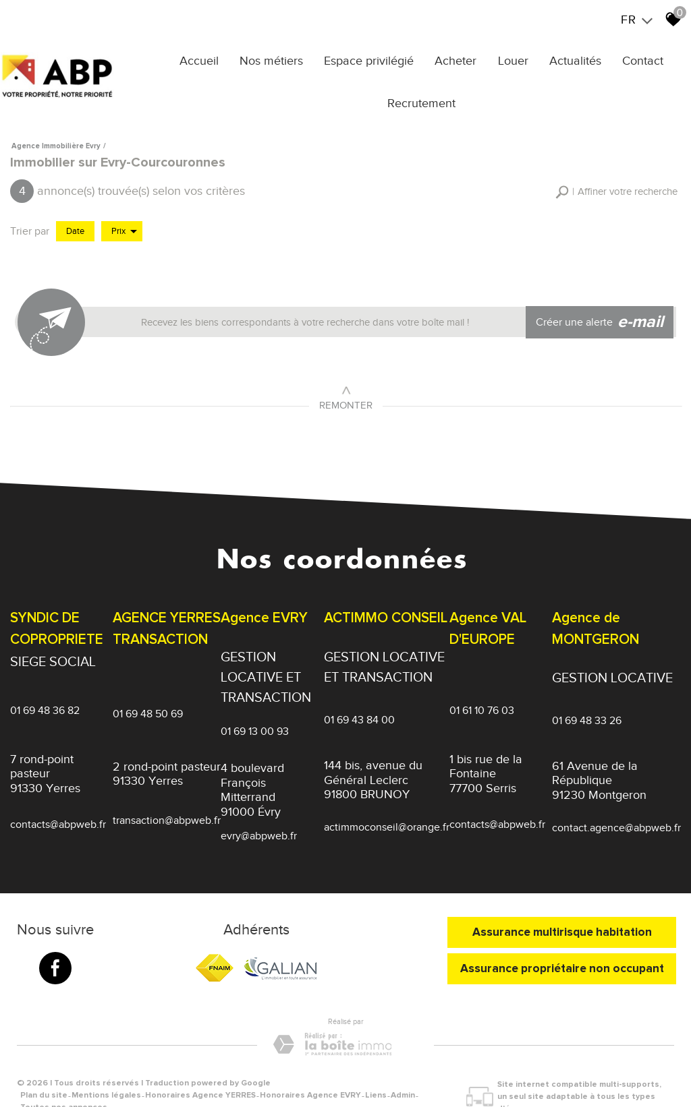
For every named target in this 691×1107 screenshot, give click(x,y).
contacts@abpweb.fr (58, 815)
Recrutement (427, 101)
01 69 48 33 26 (586, 708)
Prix (124, 224)
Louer (514, 58)
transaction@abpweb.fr (167, 812)
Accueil (214, 58)
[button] (616, 186)
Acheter (461, 58)
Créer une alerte (602, 313)
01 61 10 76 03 (481, 705)
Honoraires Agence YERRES (200, 1072)
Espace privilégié (377, 58)
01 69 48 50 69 (148, 709)
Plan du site (43, 1072)
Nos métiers (283, 58)
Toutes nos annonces (63, 1084)
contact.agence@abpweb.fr (616, 816)
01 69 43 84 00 (359, 708)
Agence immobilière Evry (56, 140)
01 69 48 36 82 (45, 705)
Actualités (573, 58)
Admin (403, 1072)
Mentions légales (106, 1072)
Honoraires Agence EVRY (310, 1072)
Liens (376, 1072)
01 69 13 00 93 (255, 719)
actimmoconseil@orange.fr (386, 816)
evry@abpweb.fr (259, 825)
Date (75, 224)
